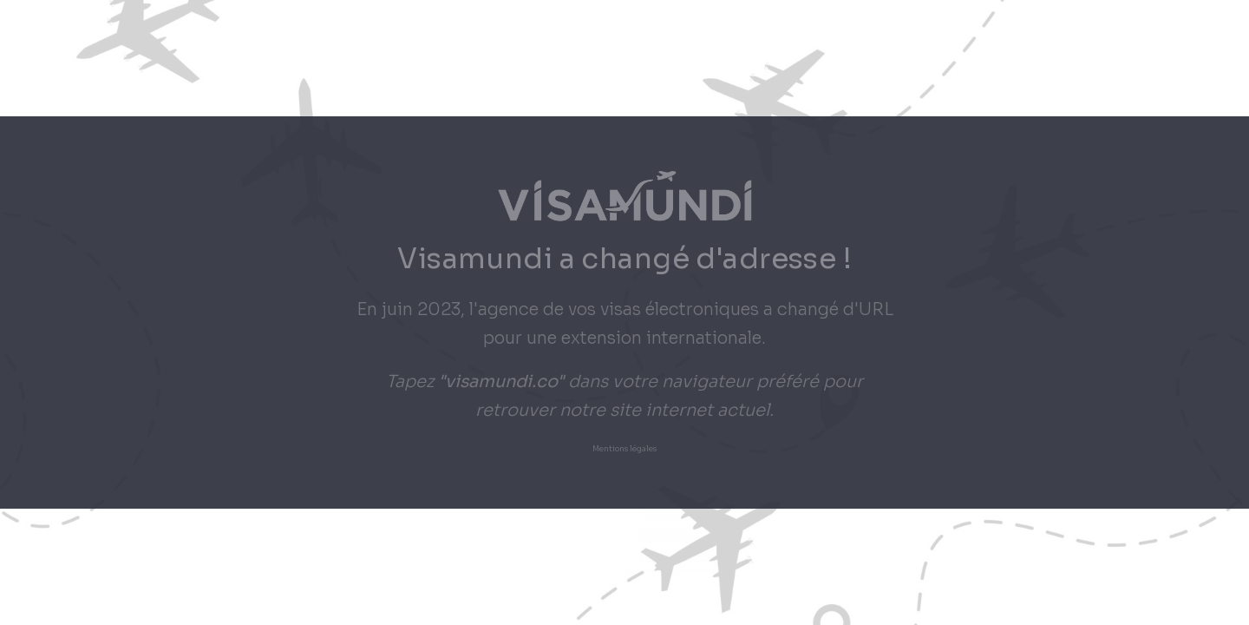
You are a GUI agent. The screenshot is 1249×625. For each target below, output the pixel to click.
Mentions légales (624, 449)
